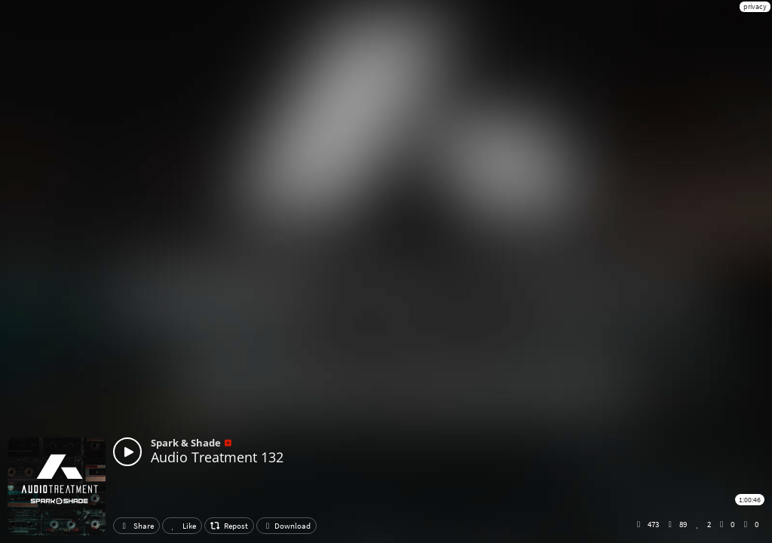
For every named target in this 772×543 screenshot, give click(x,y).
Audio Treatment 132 (217, 457)
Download (286, 525)
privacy (755, 6)
